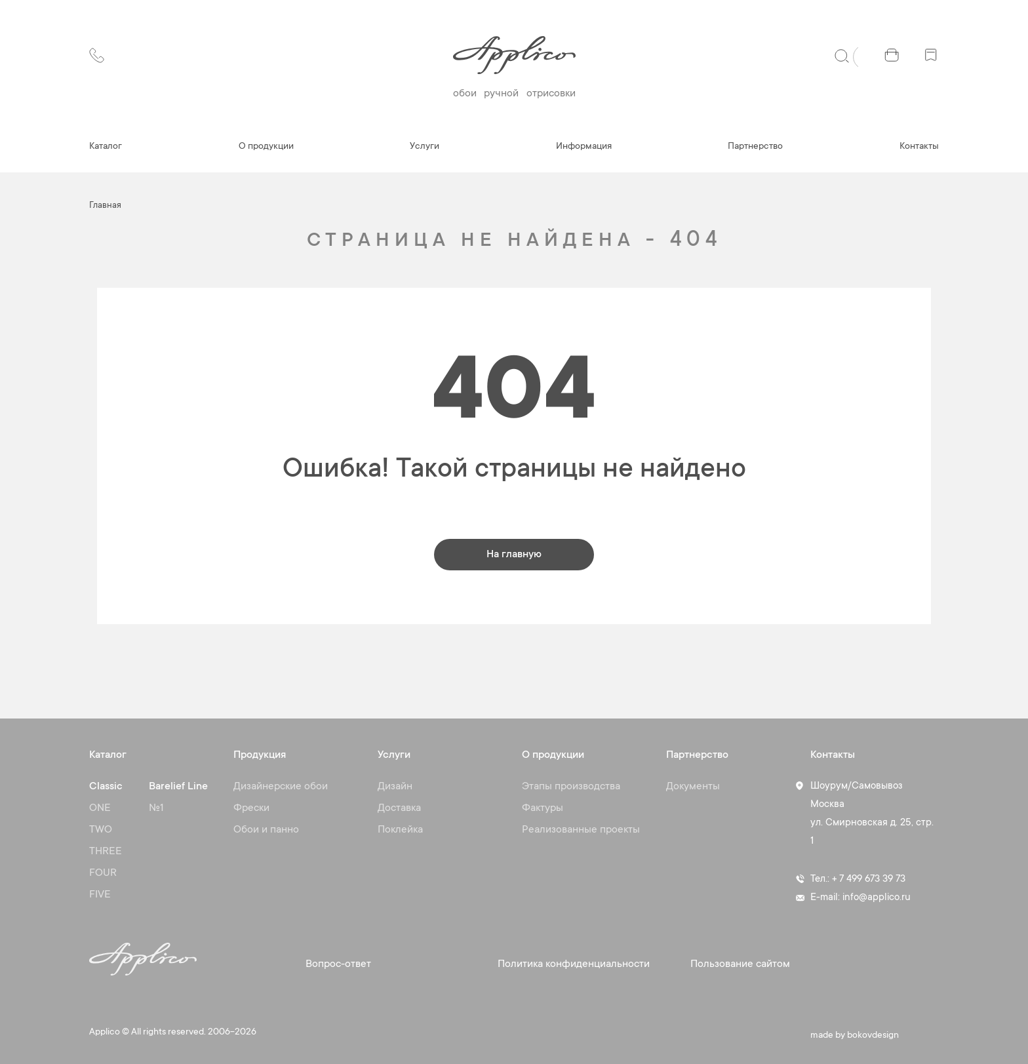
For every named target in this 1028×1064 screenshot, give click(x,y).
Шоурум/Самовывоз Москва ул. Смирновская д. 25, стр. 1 (872, 814)
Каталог (105, 147)
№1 (156, 808)
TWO (100, 830)
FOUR (103, 873)
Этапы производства (571, 787)
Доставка (399, 808)
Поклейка (400, 830)
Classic (106, 787)
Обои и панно (266, 830)
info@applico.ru (876, 897)
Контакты (919, 147)
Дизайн (395, 787)
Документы (693, 787)
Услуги (424, 147)
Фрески (251, 808)
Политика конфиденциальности (574, 964)
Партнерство (755, 147)
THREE (105, 851)
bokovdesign (873, 1036)
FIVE (100, 895)
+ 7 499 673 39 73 (868, 879)
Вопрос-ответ (338, 964)
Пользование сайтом (740, 964)
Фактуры (542, 808)
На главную (514, 555)
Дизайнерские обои (280, 787)
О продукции (266, 147)
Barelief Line (178, 787)
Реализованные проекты (581, 830)
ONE (100, 808)
